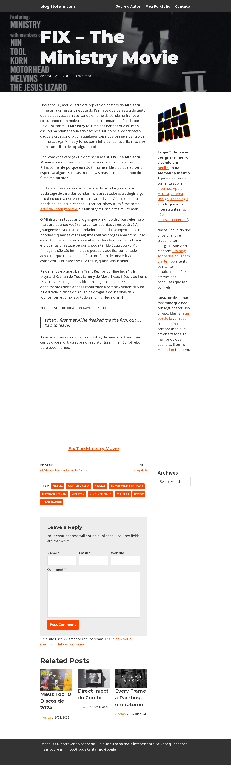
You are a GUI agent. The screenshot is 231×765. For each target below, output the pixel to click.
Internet (164, 188)
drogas (100, 486)
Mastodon (166, 349)
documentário (78, 486)
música (45, 717)
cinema (45, 76)
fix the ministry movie (126, 486)
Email (85, 553)
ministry (77, 494)
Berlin (163, 167)
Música (163, 193)
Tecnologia (179, 199)
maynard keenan (54, 494)
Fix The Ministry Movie (93, 448)
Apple (177, 188)
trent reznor (52, 501)
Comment (56, 569)
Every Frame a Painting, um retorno (130, 697)
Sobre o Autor (128, 6)
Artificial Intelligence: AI (59, 209)
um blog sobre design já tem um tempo (174, 256)
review (139, 494)
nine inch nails (100, 494)
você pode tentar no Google (93, 749)
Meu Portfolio (157, 6)
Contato (182, 6)
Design (163, 199)
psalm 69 (123, 494)
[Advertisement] (174, 411)
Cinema (177, 193)
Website (117, 553)
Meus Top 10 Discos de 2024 (55, 701)
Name (53, 553)
